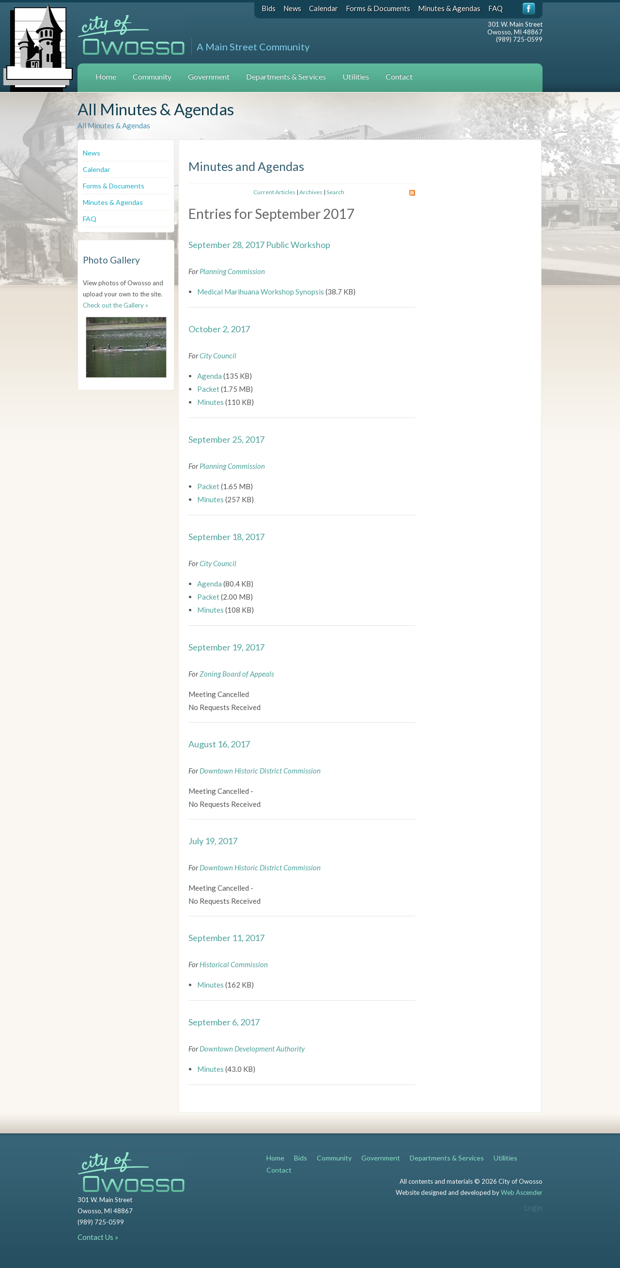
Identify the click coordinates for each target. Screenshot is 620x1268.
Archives (311, 192)
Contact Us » (98, 1237)
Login (533, 1207)
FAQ (495, 8)
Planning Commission (232, 271)
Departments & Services (286, 76)
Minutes (210, 402)
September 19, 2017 (226, 647)
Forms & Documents (378, 8)
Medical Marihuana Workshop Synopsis (260, 291)
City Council (218, 355)
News (292, 8)
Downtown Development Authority (252, 1048)
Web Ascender (521, 1192)
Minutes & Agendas (449, 8)
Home (105, 76)
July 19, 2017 (212, 840)
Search (335, 192)
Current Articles (274, 192)
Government (209, 76)
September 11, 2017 (226, 937)
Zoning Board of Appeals (237, 673)
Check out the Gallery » (115, 305)
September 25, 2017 (226, 439)
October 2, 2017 (219, 329)
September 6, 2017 (224, 1022)
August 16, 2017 (219, 744)
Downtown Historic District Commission (260, 770)
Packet (208, 389)
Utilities (355, 76)
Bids (269, 8)
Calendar (323, 8)
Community (152, 76)
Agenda (209, 375)
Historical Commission (234, 964)
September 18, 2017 (226, 536)
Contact (399, 76)
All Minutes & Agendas (114, 125)
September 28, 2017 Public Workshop (259, 244)
